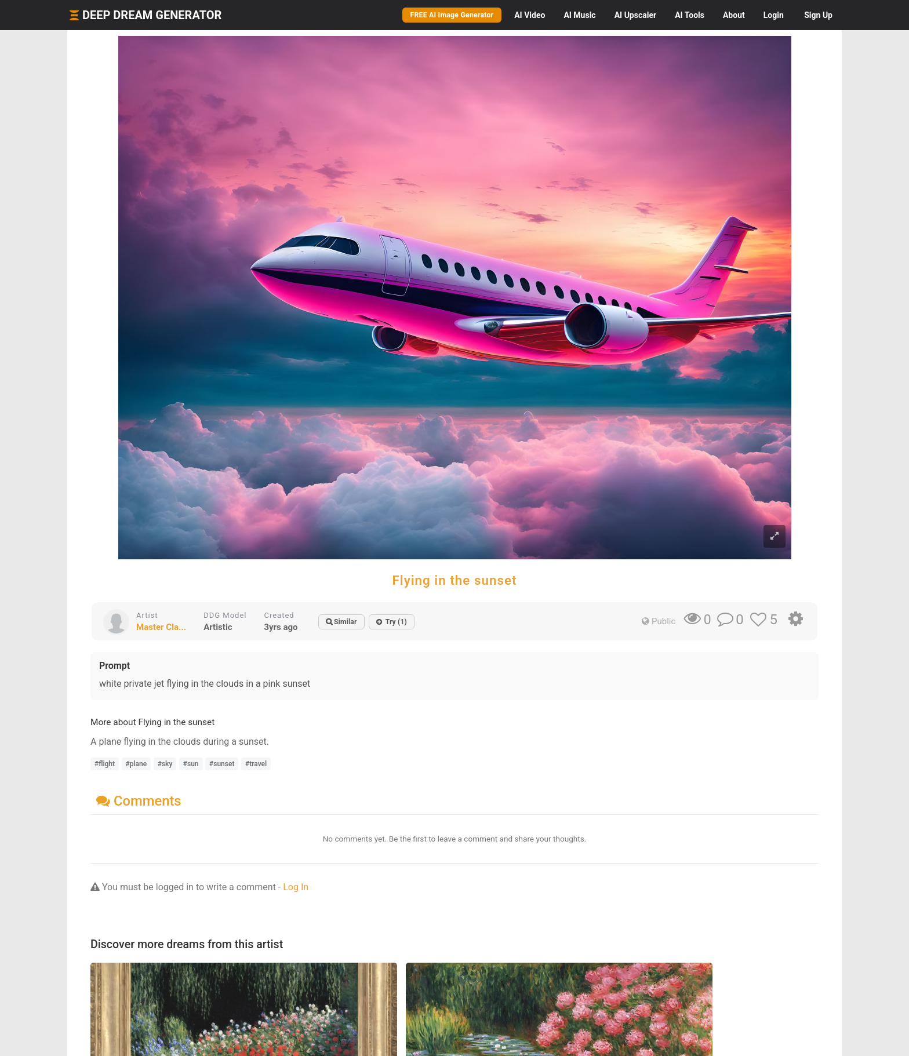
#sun (191, 764)
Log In (295, 887)
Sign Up (818, 15)
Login (773, 15)
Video (529, 15)
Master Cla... (161, 627)
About (734, 15)
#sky (165, 764)
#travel (256, 764)
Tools (689, 15)
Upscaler (635, 15)
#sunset (221, 764)
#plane (136, 764)
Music (579, 15)
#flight (104, 764)
